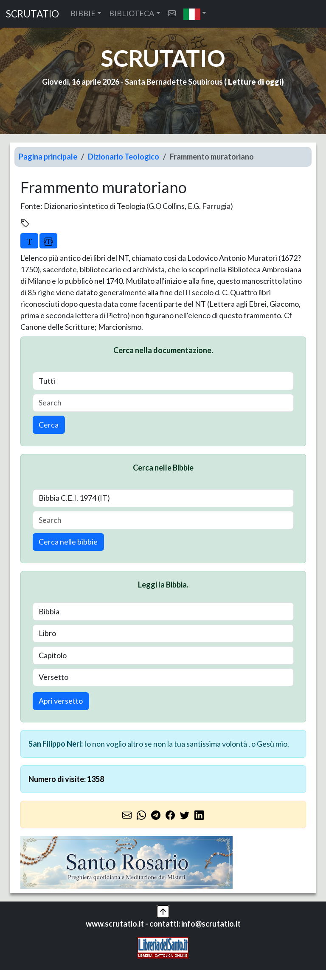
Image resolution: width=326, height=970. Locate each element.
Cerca (49, 424)
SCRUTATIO (32, 14)
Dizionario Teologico (123, 156)
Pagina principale (48, 156)
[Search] (163, 403)
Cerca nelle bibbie (68, 541)
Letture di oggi (254, 81)
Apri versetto (61, 700)
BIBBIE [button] (83, 13)
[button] (195, 14)
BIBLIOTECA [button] (131, 13)
